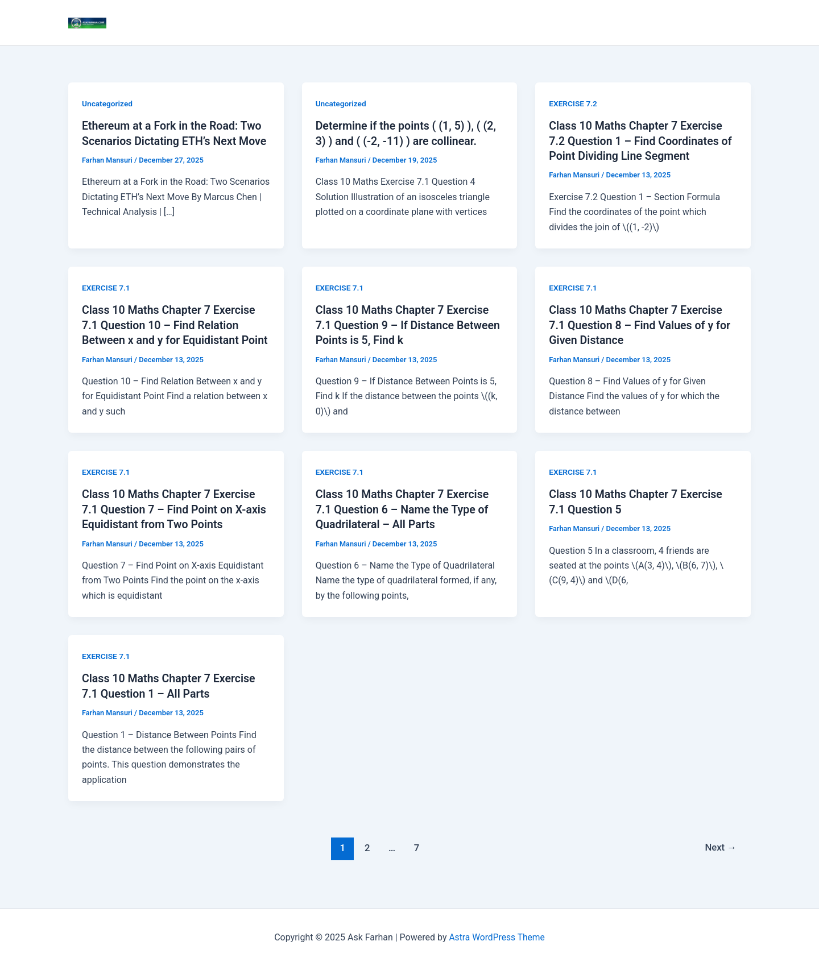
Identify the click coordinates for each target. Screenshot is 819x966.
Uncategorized (108, 103)
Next (720, 860)
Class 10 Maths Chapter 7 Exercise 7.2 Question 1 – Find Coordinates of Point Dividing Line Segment (642, 140)
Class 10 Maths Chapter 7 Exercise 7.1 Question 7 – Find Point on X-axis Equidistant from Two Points (170, 522)
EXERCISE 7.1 (106, 287)
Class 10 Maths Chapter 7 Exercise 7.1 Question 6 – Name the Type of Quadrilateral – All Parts (404, 522)
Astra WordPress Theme (496, 937)
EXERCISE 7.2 (573, 103)
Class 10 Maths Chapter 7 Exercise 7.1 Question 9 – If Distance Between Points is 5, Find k (404, 324)
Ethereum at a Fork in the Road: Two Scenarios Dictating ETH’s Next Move (174, 140)
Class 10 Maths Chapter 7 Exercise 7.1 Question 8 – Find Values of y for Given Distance (641, 324)
